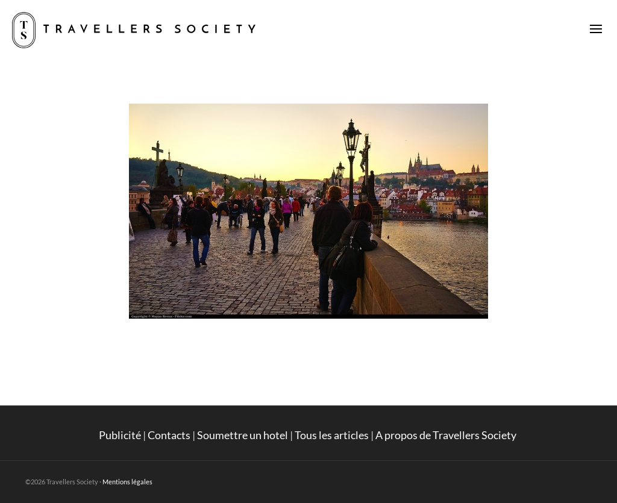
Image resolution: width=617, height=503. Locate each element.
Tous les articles (332, 435)
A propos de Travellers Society (446, 435)
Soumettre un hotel (242, 435)
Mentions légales (127, 482)
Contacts (169, 435)
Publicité (120, 435)
